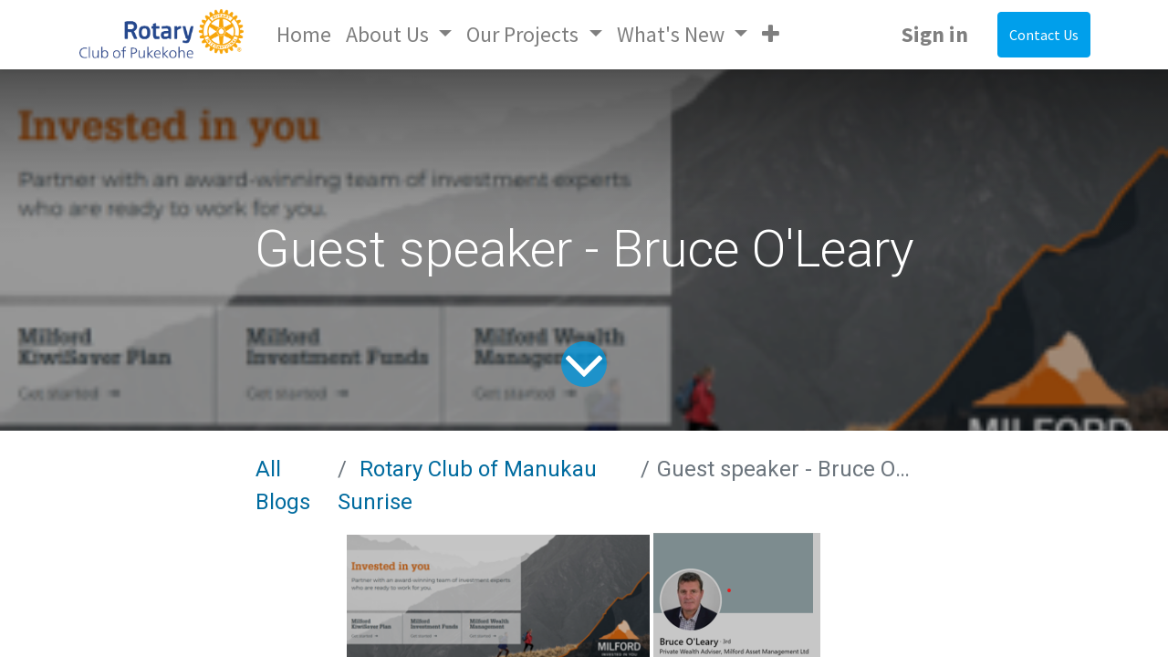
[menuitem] (304, 34)
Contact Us (1044, 35)
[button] (771, 34)
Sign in (935, 34)
